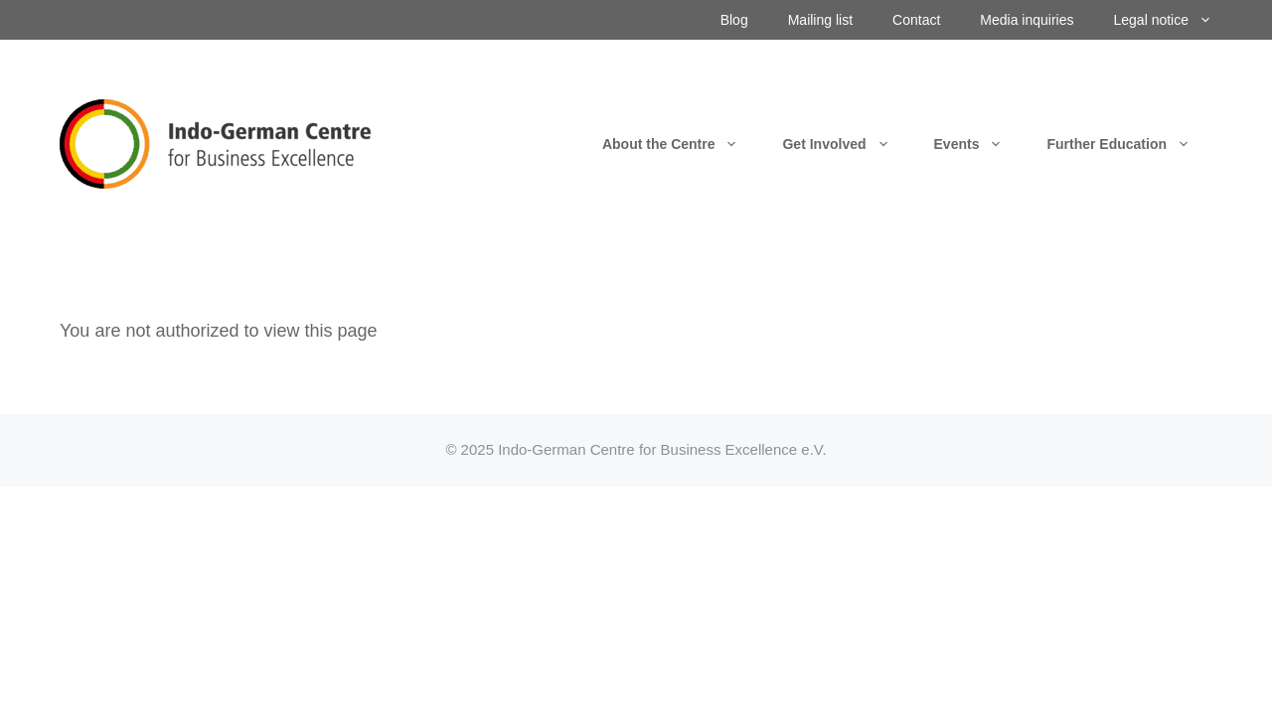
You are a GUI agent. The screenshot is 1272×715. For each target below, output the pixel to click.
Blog (734, 20)
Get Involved (846, 144)
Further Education (1129, 144)
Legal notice (1172, 20)
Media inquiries (1026, 20)
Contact (916, 20)
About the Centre (681, 144)
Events (980, 144)
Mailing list (820, 20)
